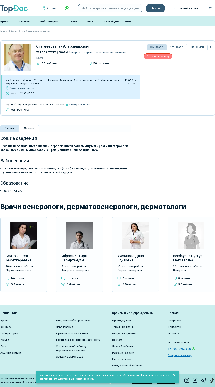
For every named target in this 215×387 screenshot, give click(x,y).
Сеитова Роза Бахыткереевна (18, 258)
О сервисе (174, 320)
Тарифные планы (123, 327)
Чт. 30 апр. (177, 47)
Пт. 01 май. (197, 47)
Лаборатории (49, 21)
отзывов (101, 63)
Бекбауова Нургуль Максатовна (188, 258)
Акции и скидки (10, 352)
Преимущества (122, 320)
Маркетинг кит (122, 359)
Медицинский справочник (73, 320)
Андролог (68, 270)
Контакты (174, 327)
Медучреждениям (124, 333)
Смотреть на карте (21, 88)
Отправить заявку (180, 355)
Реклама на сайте (123, 352)
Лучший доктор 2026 (117, 21)
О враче (10, 128)
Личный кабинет (189, 8)
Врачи (4, 21)
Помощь (173, 333)
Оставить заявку (158, 56)
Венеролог (76, 52)
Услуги (72, 21)
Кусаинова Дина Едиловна (130, 258)
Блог (90, 21)
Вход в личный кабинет (127, 365)
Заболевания (64, 327)
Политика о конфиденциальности (78, 339)
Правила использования (72, 333)
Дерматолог (118, 52)
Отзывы (29, 128)
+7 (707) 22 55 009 (179, 349)
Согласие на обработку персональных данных (71, 348)
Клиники (24, 21)
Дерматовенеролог (96, 52)
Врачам (117, 339)
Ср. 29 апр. (157, 47)
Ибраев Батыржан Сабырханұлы (76, 258)
